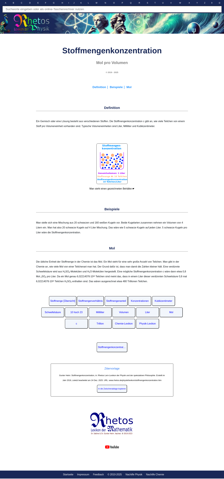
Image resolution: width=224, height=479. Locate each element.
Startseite (68, 474)
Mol (128, 87)
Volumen (124, 312)
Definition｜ (101, 87)
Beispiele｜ (118, 87)
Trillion (100, 323)
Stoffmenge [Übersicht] (62, 301)
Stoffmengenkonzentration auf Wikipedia (112, 347)
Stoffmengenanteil (116, 301)
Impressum (83, 474)
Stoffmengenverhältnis (90, 301)
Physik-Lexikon (147, 323)
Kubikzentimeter (163, 301)
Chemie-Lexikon (124, 323)
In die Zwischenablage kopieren (112, 389)
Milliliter (100, 312)
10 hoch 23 (76, 312)
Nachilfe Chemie (155, 474)
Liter (147, 312)
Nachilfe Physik (134, 474)
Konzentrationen (140, 301)
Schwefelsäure (53, 312)
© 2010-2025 (115, 474)
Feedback (98, 474)
